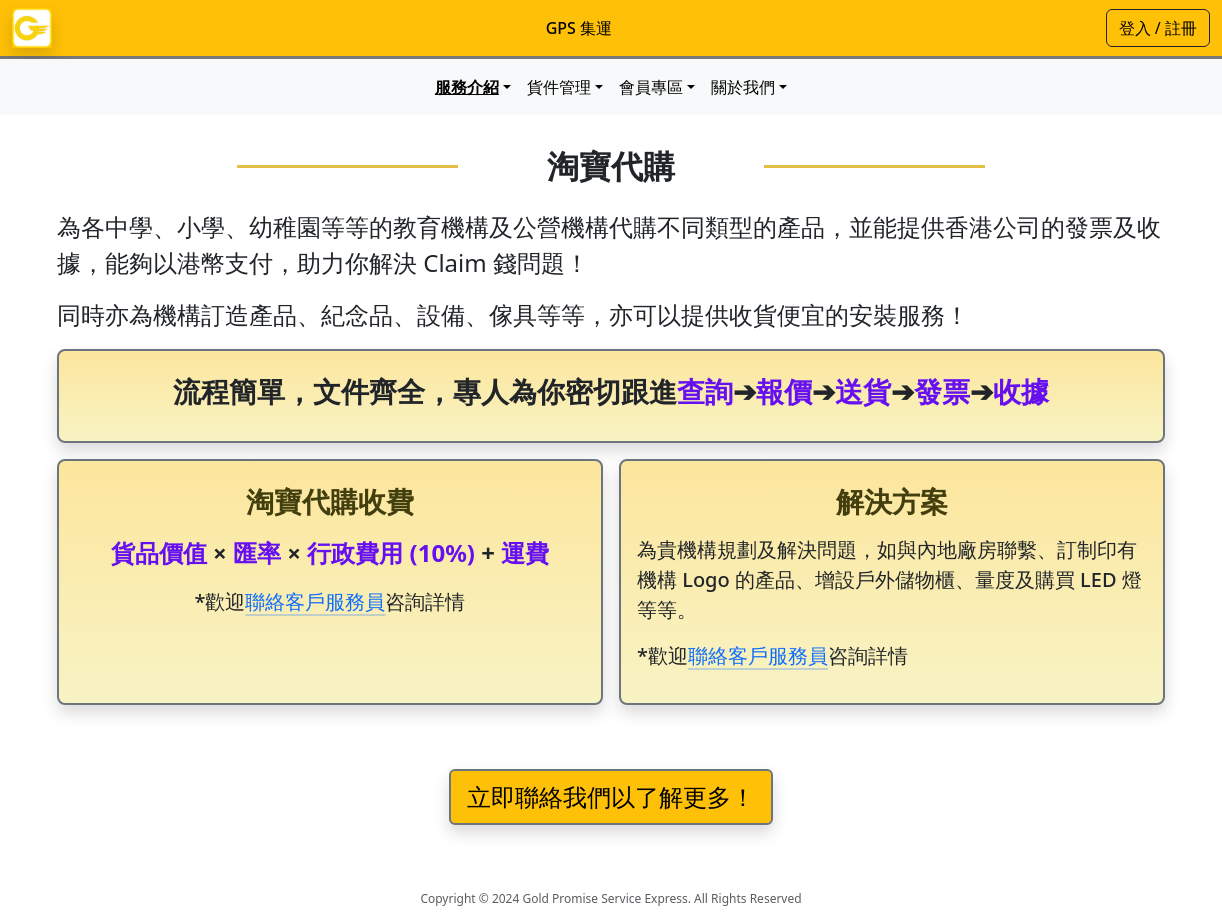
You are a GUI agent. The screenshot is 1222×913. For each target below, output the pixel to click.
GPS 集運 (579, 28)
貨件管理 (559, 87)
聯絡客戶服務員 (315, 601)
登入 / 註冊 (1158, 28)
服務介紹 (467, 87)
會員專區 (651, 87)
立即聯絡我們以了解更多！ (611, 796)
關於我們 (743, 87)
